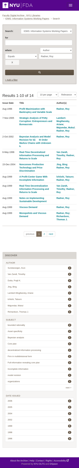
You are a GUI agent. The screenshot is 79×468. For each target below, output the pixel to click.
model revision (39, 375)
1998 (39, 432)
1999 (39, 426)
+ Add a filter (11, 80)
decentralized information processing (39, 350)
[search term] (55, 56)
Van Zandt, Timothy (39, 274)
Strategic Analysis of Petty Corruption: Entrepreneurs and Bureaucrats (35, 121)
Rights (49, 460)
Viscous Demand (28, 207)
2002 (39, 419)
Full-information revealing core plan (39, 362)
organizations (39, 381)
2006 (39, 401)
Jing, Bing (61, 164)
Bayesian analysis (39, 337)
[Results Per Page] (47, 94)
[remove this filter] (12, 62)
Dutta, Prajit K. (39, 280)
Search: (9, 31)
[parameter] (56, 50)
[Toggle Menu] (70, 5)
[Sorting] (68, 94)
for (6, 37)
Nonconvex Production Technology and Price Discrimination (31, 167)
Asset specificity (39, 331)
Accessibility (61, 460)
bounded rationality (39, 325)
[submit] (39, 72)
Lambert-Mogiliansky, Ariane (63, 121)
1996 (39, 438)
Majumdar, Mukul (65, 127)
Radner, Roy (63, 109)
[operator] (21, 56)
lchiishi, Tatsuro (64, 176)
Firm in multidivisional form (39, 356)
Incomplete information (39, 369)
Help (32, 460)
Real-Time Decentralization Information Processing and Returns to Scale (34, 189)
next (51, 234)
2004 (39, 413)
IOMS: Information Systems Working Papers (27, 18)
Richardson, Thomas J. (39, 311)
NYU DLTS (39, 464)
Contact (40, 460)
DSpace (54, 464)
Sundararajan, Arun (39, 268)
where (8, 50)
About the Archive (19, 460)
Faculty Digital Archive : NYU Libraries (21, 15)
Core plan (39, 343)
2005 (39, 407)
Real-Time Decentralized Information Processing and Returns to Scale (34, 155)
